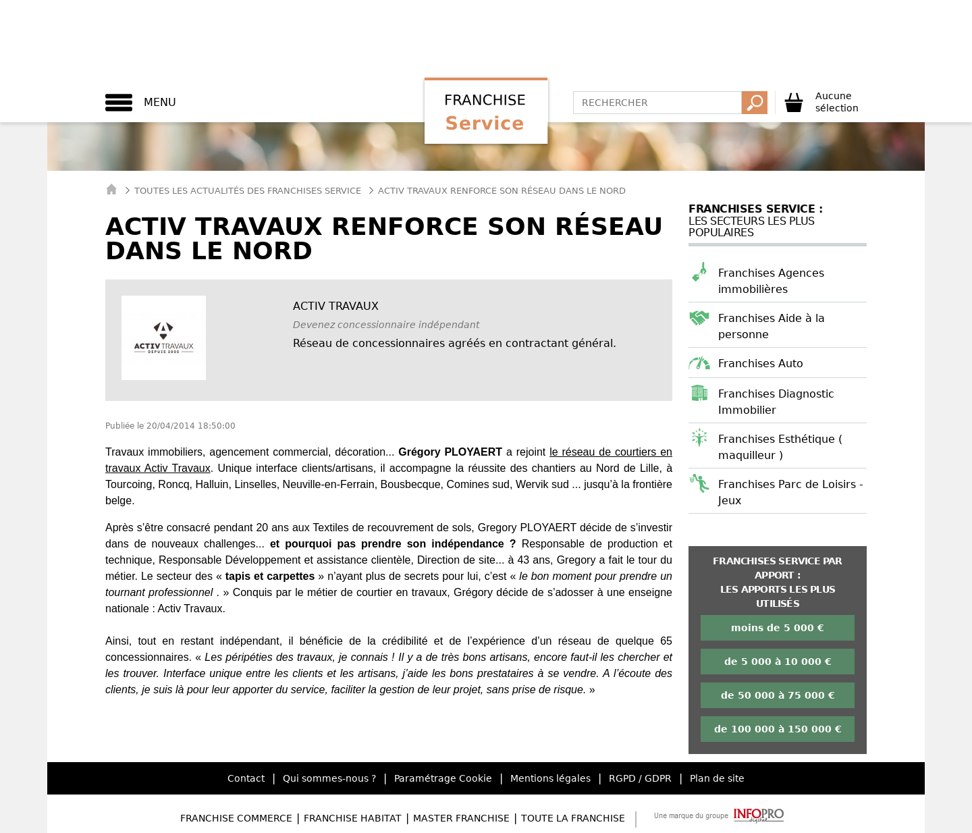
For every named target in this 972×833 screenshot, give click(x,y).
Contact (246, 778)
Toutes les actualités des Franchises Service (247, 191)
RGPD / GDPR (640, 778)
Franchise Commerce (236, 818)
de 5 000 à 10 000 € (778, 661)
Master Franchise (461, 818)
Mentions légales (550, 778)
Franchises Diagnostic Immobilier (776, 401)
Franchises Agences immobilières (771, 281)
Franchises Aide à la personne (771, 326)
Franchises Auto (760, 363)
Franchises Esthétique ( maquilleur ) (780, 447)
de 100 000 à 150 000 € (778, 729)
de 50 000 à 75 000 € (778, 695)
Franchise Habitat (353, 818)
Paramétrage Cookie (443, 778)
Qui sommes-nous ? (329, 778)
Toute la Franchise (573, 818)
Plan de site (717, 778)
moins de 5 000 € (777, 627)
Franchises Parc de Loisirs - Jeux (790, 492)
